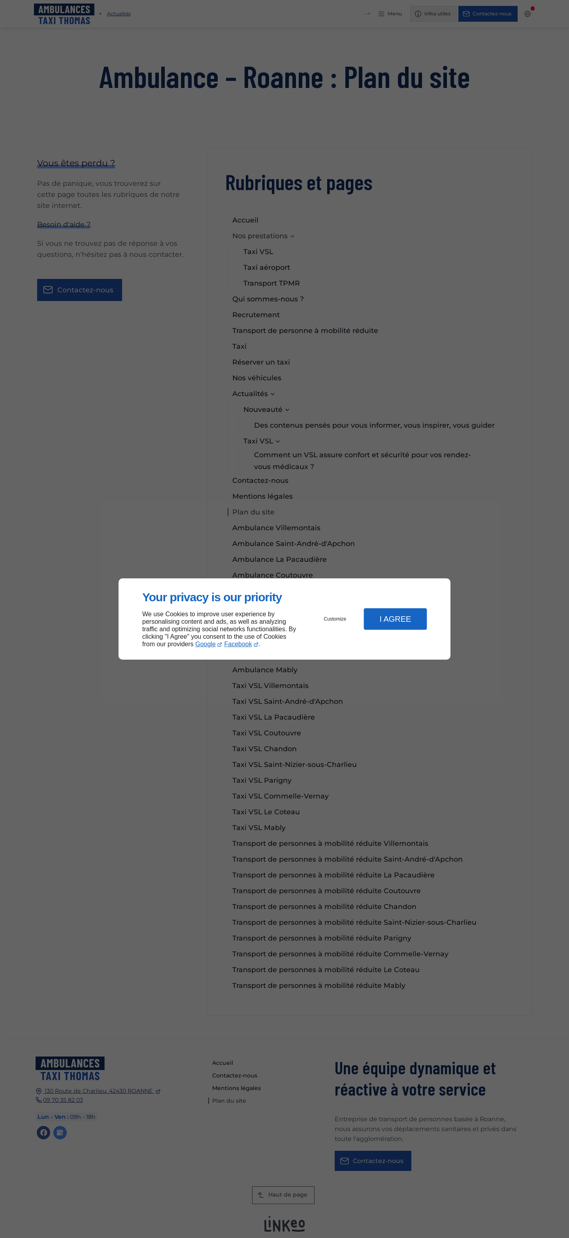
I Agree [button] (395, 619)
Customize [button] (335, 619)
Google (205, 644)
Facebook (238, 644)
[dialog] (284, 619)
